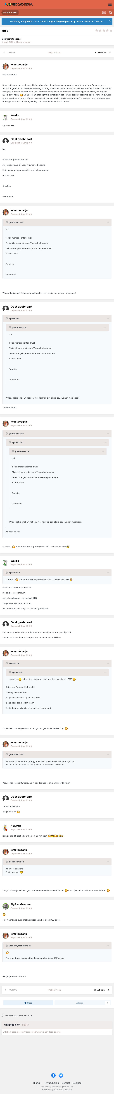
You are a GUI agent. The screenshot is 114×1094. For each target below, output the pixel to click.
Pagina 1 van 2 (55, 52)
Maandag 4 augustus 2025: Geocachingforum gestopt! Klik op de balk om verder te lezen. (57, 21)
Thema (37, 1083)
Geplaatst (21, 68)
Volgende (100, 52)
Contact (66, 1083)
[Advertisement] (57, 1055)
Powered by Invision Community (57, 1089)
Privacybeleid (52, 1083)
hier (8, 125)
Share (28, 1003)
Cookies (77, 1083)
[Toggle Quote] (7, 222)
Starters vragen (23, 42)
